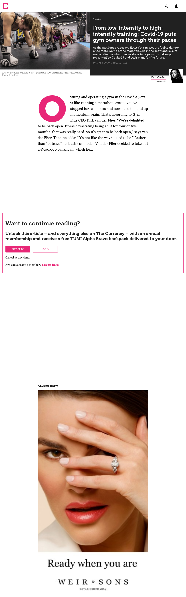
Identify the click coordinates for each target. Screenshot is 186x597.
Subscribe (18, 249)
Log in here (50, 264)
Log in (45, 249)
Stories (97, 19)
